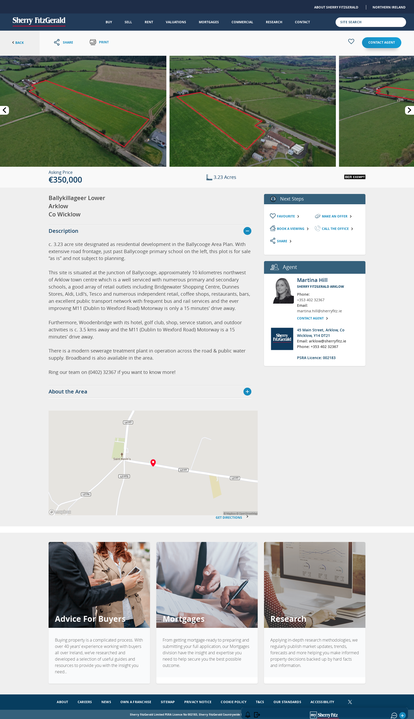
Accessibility (322, 701)
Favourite (288, 216)
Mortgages (209, 22)
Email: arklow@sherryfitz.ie (321, 341)
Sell (128, 22)
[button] (83, 111)
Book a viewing (293, 228)
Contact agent (381, 42)
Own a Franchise (136, 701)
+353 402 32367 (310, 299)
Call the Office (338, 228)
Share (284, 241)
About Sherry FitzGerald (336, 7)
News (106, 701)
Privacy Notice (197, 701)
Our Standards (287, 701)
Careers (85, 701)
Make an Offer (337, 216)
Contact (302, 22)
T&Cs (260, 701)
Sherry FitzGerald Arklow (320, 286)
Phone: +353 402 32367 (317, 346)
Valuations (176, 22)
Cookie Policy (233, 701)
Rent (149, 22)
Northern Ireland (389, 7)
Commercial (242, 22)
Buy (109, 22)
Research (274, 22)
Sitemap (168, 701)
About (62, 701)
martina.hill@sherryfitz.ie (319, 310)
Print (99, 42)
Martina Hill (312, 280)
